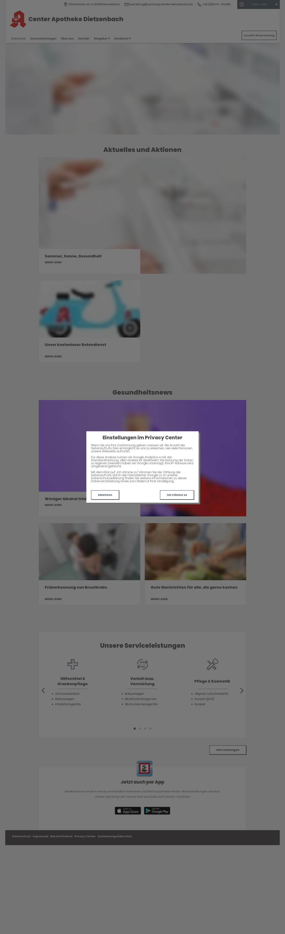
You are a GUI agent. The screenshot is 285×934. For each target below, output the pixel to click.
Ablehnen (105, 495)
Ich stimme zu (177, 495)
